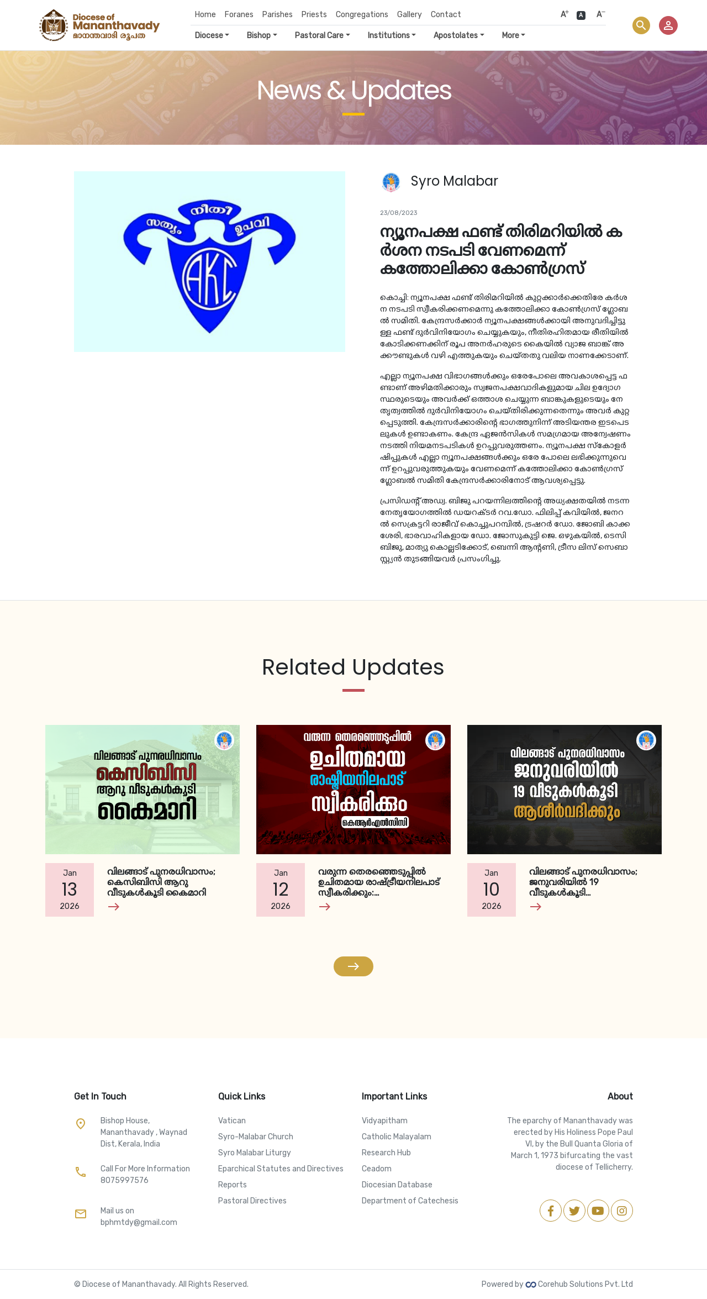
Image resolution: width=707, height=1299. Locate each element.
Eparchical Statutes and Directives (281, 1169)
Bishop (259, 35)
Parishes (277, 14)
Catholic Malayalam (396, 1137)
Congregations (362, 14)
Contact (446, 14)
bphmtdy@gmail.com (139, 1222)
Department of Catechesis (410, 1201)
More (510, 35)
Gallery (409, 14)
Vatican (232, 1121)
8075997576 (125, 1180)
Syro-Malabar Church (255, 1137)
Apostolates (456, 35)
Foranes (239, 14)
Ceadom (377, 1169)
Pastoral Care (319, 35)
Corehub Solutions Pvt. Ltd (579, 1284)
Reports (232, 1185)
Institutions (389, 35)
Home (205, 14)
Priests (314, 14)
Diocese (209, 35)
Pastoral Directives (252, 1201)
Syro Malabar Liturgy (254, 1153)
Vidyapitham (385, 1121)
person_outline (668, 25)
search (641, 25)
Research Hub (386, 1153)
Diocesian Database (397, 1185)
